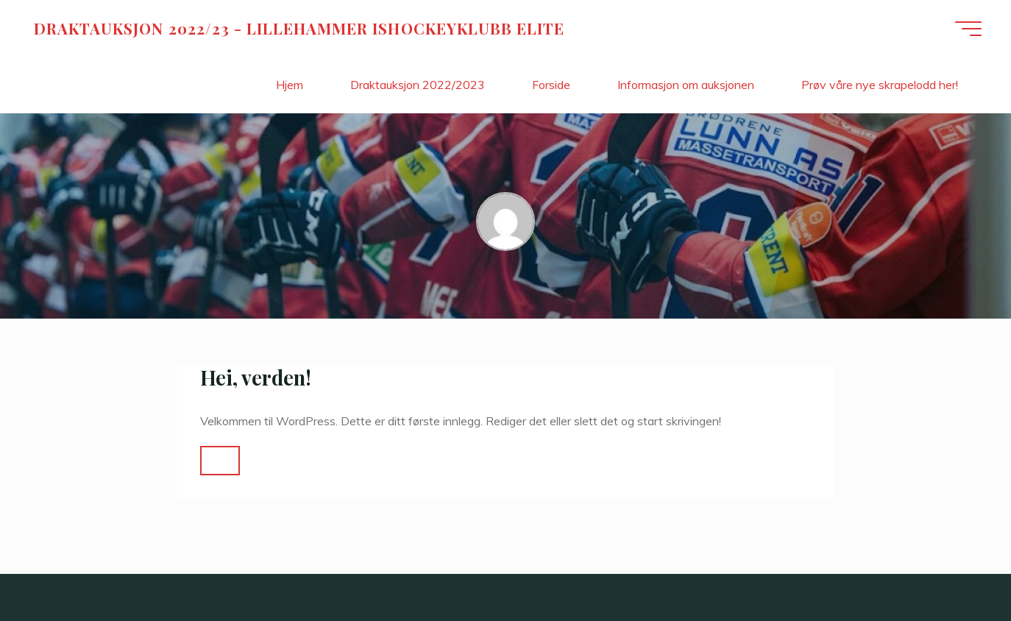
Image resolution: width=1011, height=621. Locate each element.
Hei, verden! (255, 377)
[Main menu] (968, 28)
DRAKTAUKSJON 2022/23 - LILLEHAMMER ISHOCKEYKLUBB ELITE (299, 28)
